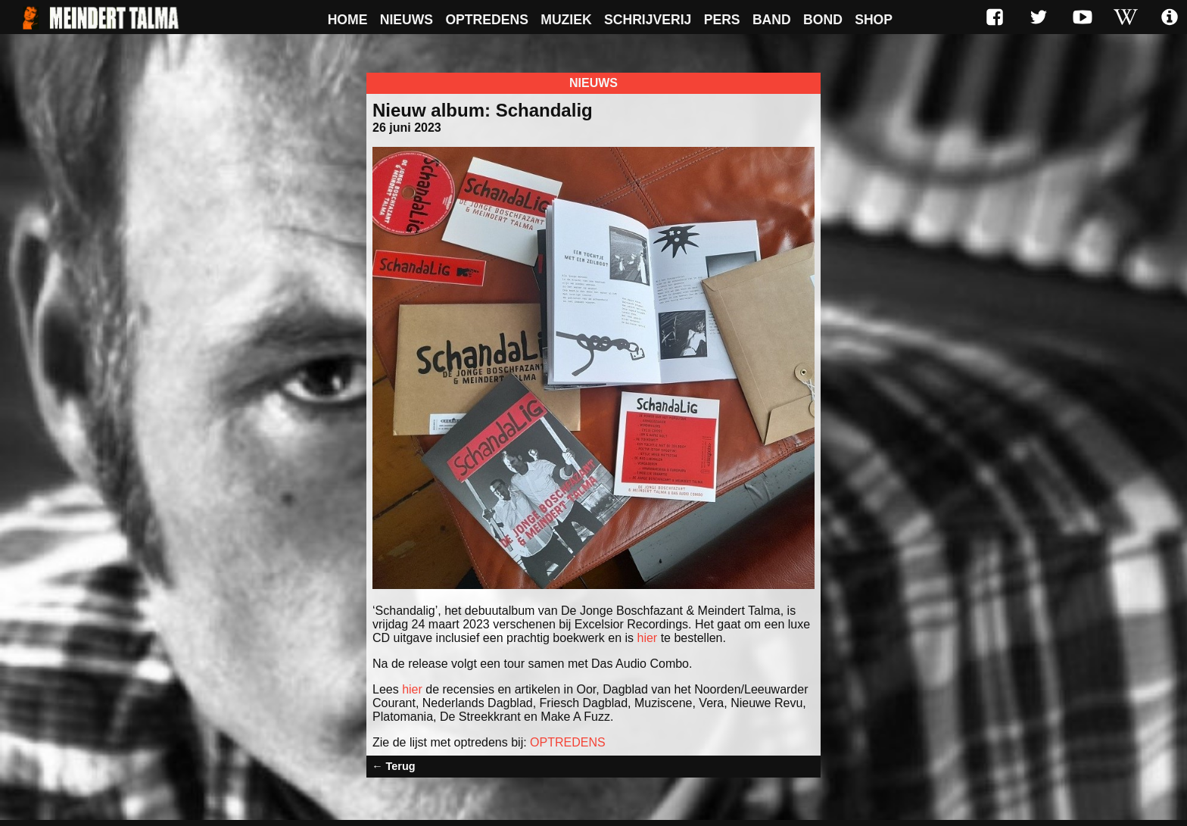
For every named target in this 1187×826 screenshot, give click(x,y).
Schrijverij (647, 19)
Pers (722, 19)
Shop (874, 19)
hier (647, 637)
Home (348, 19)
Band (771, 19)
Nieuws (406, 19)
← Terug (393, 766)
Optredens (486, 19)
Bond (823, 19)
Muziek (566, 19)
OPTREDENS (568, 742)
